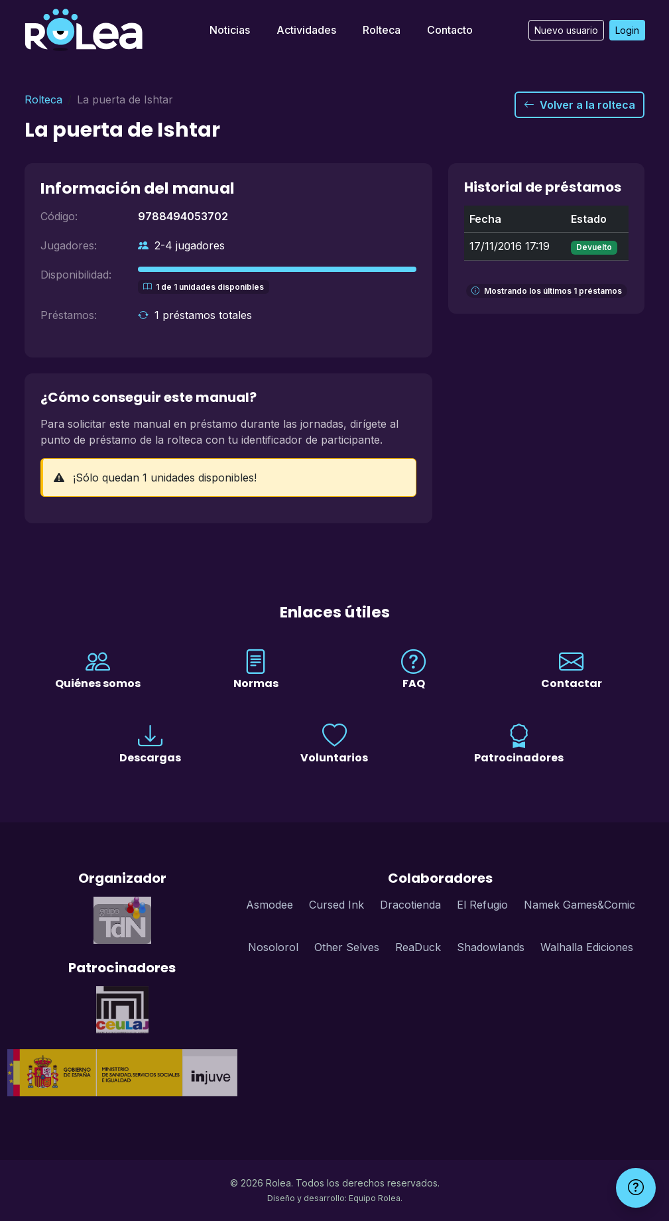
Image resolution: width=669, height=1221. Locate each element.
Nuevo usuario (566, 30)
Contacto (450, 29)
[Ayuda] (636, 1188)
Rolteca (381, 29)
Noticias (230, 29)
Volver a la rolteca (579, 104)
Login (627, 30)
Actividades (306, 29)
